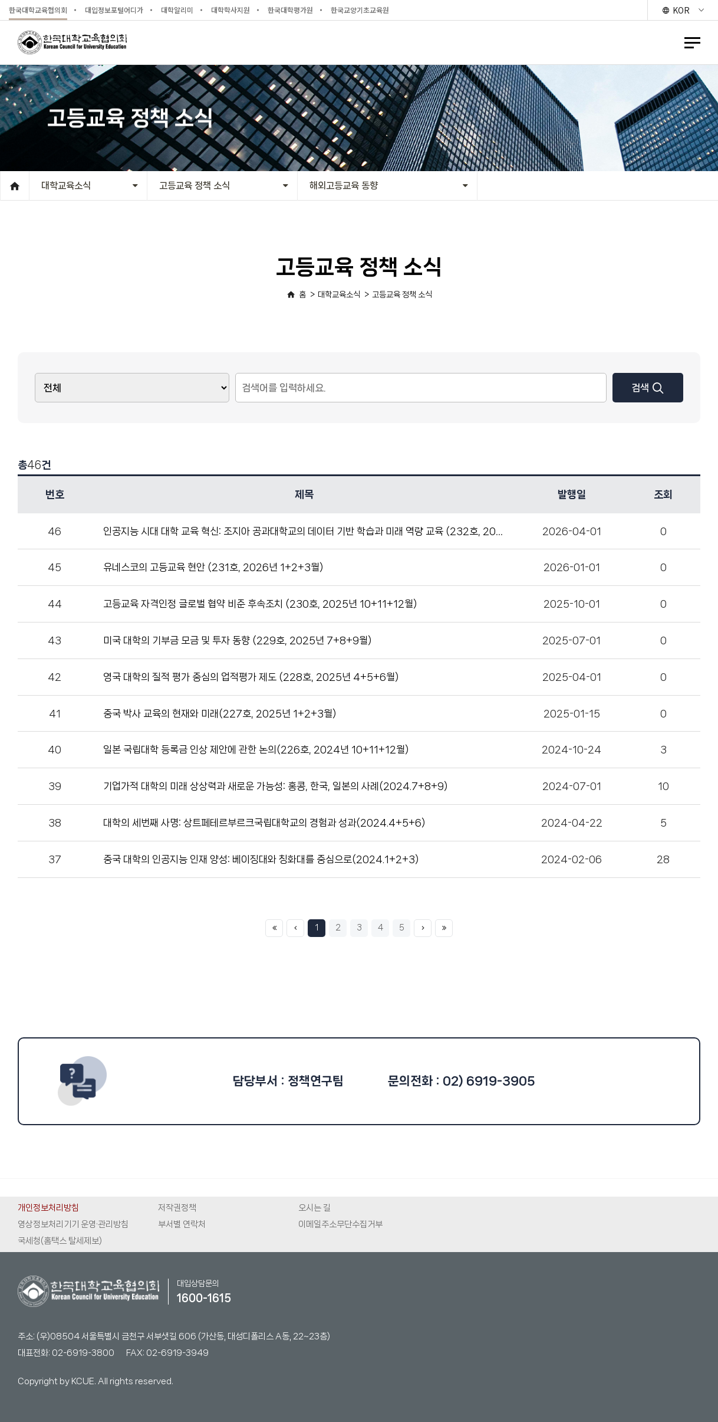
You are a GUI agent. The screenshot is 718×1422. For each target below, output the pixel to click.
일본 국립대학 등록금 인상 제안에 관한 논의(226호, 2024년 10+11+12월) (256, 749)
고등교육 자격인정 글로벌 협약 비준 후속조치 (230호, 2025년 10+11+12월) (260, 603)
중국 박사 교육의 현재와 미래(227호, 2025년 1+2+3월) (219, 713)
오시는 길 (314, 1208)
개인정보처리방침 (48, 1208)
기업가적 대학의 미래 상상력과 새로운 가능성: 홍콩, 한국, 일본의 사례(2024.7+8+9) (275, 786)
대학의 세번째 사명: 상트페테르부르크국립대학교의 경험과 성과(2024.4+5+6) (264, 822)
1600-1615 (204, 1298)
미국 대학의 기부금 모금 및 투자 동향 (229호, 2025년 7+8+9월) (237, 640)
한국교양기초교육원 (360, 10)
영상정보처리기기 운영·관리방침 (73, 1224)
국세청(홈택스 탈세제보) (60, 1241)
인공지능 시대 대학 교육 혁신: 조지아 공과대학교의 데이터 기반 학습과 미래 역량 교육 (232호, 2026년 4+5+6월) (334, 531)
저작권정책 (177, 1208)
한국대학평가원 (290, 10)
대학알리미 (177, 10)
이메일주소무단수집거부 (340, 1224)
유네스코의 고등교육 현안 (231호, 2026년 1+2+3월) (213, 567)
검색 (647, 388)
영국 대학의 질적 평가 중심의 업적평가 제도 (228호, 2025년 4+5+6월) (250, 676)
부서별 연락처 (182, 1224)
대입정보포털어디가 (114, 10)
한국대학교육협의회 (38, 10)
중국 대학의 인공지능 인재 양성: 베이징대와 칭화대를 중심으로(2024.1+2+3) (261, 859)
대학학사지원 (230, 10)
